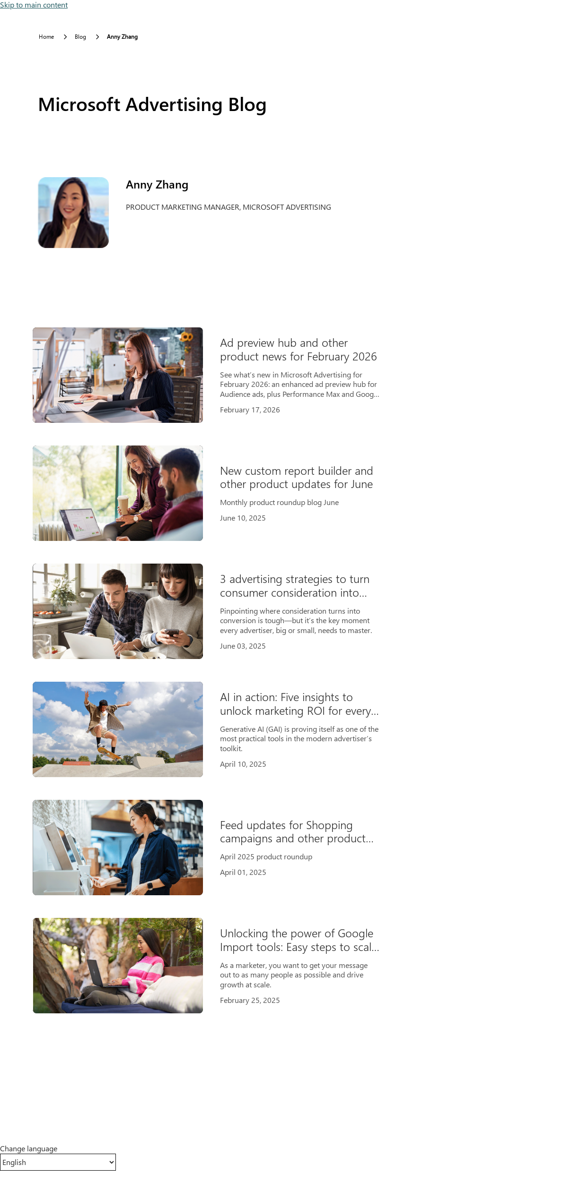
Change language (28, 1148)
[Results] (214, 670)
